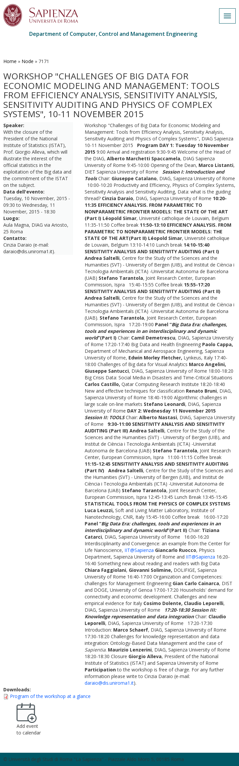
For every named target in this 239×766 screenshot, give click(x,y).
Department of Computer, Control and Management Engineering (113, 34)
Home (10, 61)
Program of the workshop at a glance (50, 696)
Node (28, 61)
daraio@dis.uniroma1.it (109, 683)
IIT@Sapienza (139, 550)
